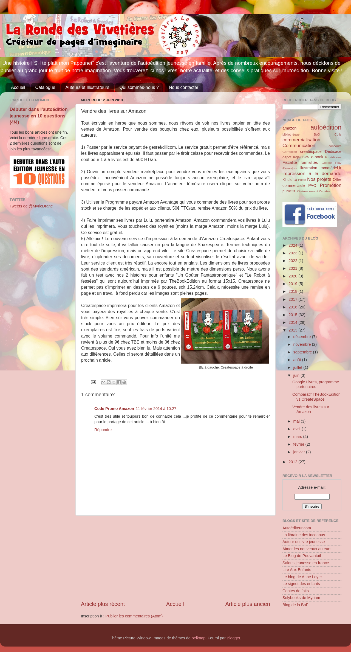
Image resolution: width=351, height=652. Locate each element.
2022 (293, 260)
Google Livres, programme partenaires (315, 384)
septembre (303, 352)
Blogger (233, 638)
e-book (317, 157)
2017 (293, 299)
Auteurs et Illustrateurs (87, 87)
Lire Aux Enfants (296, 569)
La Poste (299, 179)
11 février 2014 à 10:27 (156, 408)
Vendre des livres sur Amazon (310, 409)
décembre (302, 337)
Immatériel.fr (330, 168)
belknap (198, 638)
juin (297, 375)
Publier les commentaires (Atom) (134, 616)
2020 (293, 276)
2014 (293, 322)
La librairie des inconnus (303, 535)
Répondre (103, 430)
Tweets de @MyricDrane (31, 206)
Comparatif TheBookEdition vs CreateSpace (316, 396)
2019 (293, 284)
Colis (337, 134)
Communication (298, 145)
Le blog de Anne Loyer (302, 577)
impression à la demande (311, 173)
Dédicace (333, 151)
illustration (308, 168)
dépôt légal (291, 157)
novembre (302, 344)
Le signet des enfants (301, 583)
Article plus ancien (247, 604)
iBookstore (289, 168)
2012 (293, 462)
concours (335, 146)
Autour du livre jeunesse (303, 541)
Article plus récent (103, 604)
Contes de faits (295, 591)
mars (298, 436)
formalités (309, 162)
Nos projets (319, 179)
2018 (293, 291)
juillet (298, 367)
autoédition (325, 127)
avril (297, 429)
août (297, 360)
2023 (293, 253)
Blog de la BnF (295, 605)
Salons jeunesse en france (305, 563)
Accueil (18, 87)
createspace (310, 151)
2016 (293, 307)
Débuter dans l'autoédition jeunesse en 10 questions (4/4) (39, 116)
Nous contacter (184, 87)
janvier (299, 452)
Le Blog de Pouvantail (301, 555)
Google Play (331, 162)
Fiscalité (289, 162)
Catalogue (45, 87)
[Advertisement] (175, 558)
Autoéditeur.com (296, 528)
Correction (289, 151)
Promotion (330, 185)
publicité (289, 191)
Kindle (287, 180)
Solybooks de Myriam (301, 597)
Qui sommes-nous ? (139, 87)
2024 (293, 245)
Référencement (307, 191)
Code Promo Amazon (114, 408)
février (299, 444)
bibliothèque (290, 134)
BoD (317, 134)
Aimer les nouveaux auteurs (306, 549)
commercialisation (301, 139)
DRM (306, 157)
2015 (293, 315)
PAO (312, 185)
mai (297, 421)
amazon (289, 128)
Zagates (324, 191)
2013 (293, 330)
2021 (293, 268)
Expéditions (333, 157)
